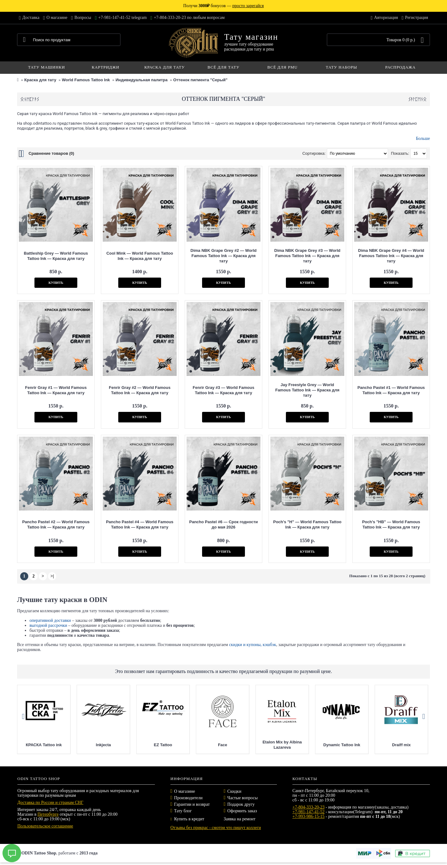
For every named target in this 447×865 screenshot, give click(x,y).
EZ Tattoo (174, 744)
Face (233, 744)
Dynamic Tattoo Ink (352, 744)
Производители (188, 798)
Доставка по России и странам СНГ (50, 802)
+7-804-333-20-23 (308, 807)
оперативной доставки (50, 620)
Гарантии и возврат (192, 804)
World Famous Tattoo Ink (86, 80)
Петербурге (48, 814)
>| (52, 576)
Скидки (234, 791)
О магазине (184, 791)
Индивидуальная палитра (141, 80)
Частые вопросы (242, 798)
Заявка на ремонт (239, 819)
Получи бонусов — (223, 5)
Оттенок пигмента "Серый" (200, 80)
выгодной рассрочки (48, 625)
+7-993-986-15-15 (308, 816)
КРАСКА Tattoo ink (55, 744)
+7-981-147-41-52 (308, 811)
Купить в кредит (187, 819)
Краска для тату (40, 80)
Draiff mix (412, 744)
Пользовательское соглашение (45, 826)
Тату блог (183, 811)
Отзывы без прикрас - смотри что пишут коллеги (215, 827)
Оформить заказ (242, 811)
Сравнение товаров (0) (51, 153)
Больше (423, 138)
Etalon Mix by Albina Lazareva (293, 745)
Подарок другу (241, 804)
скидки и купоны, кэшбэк (252, 644)
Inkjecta (114, 744)
